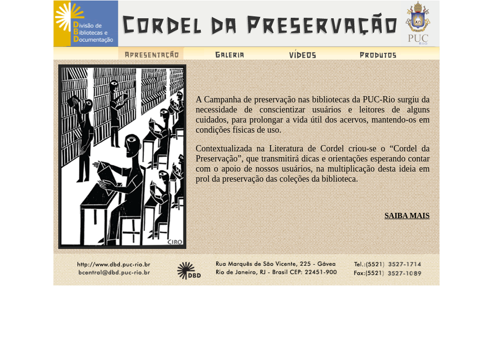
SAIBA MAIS (407, 215)
